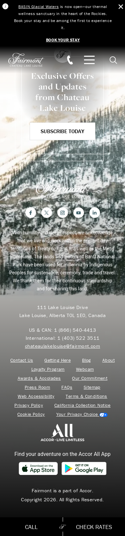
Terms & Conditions (86, 396)
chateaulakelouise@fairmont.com (62, 346)
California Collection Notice (82, 405)
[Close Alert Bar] (121, 7)
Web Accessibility (36, 396)
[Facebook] (30, 212)
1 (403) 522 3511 (78, 338)
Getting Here (57, 360)
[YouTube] (78, 212)
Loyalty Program (48, 369)
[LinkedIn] (94, 212)
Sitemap (92, 387)
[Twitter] (46, 212)
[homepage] (30, 60)
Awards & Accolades (39, 378)
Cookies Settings (82, 414)
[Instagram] (62, 212)
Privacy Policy (28, 405)
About (108, 360)
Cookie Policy (31, 414)
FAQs (66, 387)
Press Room (37, 387)
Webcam (85, 369)
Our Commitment (89, 378)
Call (31, 527)
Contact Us (21, 360)
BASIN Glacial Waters (38, 6)
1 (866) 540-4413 (75, 330)
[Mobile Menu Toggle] (89, 60)
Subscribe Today (62, 131)
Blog (86, 360)
